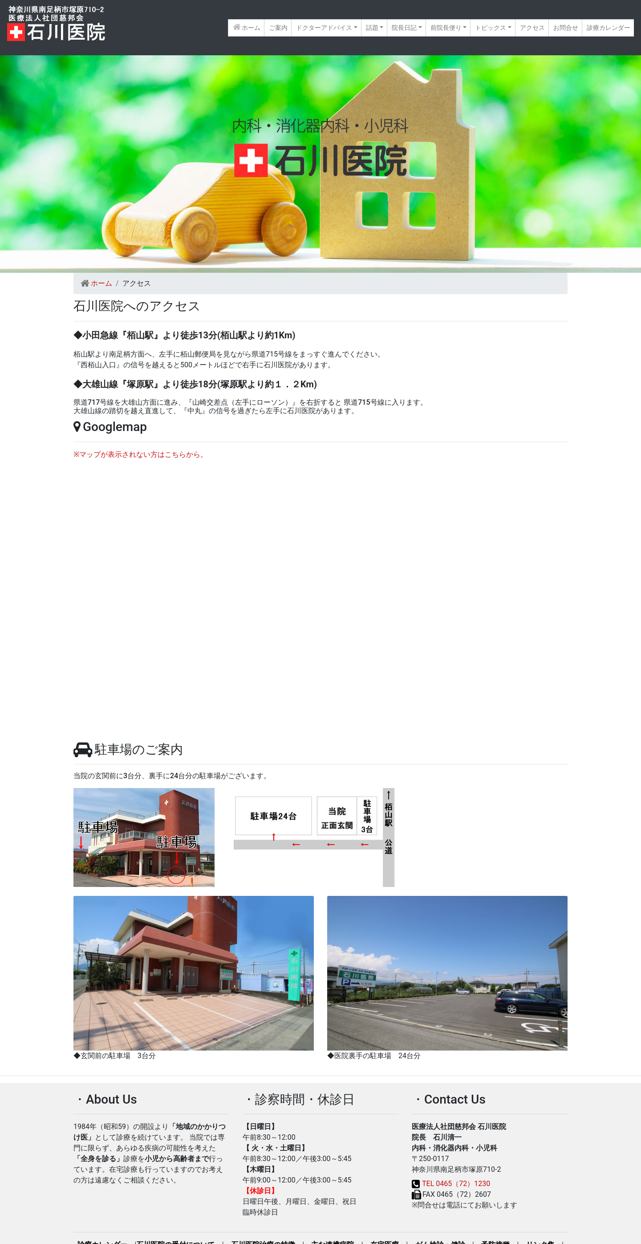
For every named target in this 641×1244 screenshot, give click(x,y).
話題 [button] (372, 27)
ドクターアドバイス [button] (324, 27)
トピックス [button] (490, 27)
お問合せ (565, 27)
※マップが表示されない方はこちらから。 (140, 454)
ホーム (248, 27)
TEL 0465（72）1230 (456, 1183)
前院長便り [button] (446, 27)
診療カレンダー (608, 27)
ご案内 (278, 27)
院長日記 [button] (404, 27)
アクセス (532, 27)
